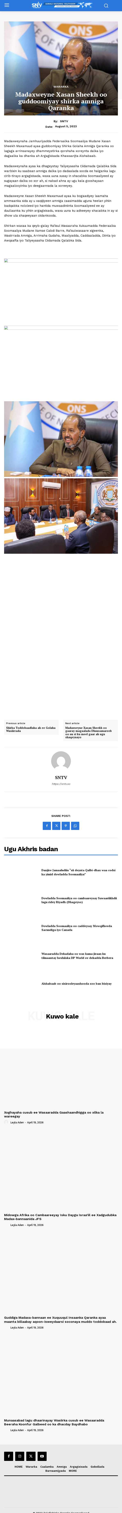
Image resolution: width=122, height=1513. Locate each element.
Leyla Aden (17, 1118)
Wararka (61, 86)
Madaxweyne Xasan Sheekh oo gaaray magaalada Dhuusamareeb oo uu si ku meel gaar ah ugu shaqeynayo (88, 728)
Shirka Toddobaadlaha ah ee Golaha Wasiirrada (30, 725)
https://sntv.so (61, 779)
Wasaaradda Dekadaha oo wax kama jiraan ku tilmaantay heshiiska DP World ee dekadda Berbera (77, 951)
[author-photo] (6, 1118)
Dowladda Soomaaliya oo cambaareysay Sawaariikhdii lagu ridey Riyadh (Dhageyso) (79, 896)
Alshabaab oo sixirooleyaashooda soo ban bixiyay (76, 979)
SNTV (64, 121)
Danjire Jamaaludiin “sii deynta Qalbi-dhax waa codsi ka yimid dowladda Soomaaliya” (78, 868)
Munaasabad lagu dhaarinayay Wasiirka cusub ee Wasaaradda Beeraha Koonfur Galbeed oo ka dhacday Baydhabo (54, 1418)
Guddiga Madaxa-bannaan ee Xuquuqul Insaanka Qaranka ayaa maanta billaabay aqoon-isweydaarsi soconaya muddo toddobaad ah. (60, 1315)
